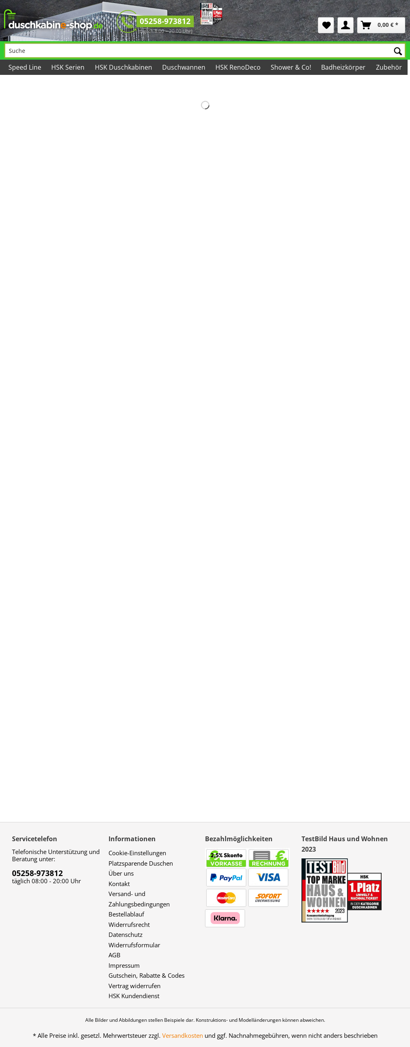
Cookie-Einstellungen (137, 853)
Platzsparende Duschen (141, 863)
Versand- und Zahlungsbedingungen (139, 899)
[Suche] (205, 50)
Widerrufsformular (134, 945)
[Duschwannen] (184, 67)
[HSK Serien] (68, 67)
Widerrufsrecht (129, 924)
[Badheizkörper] (344, 67)
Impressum (124, 965)
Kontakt (119, 884)
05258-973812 (165, 21)
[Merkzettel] (326, 25)
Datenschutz (126, 934)
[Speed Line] (25, 67)
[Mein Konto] (346, 25)
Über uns (121, 873)
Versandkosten (182, 1035)
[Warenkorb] (381, 25)
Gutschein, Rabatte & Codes (147, 975)
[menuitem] (326, 25)
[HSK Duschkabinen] (123, 67)
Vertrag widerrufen (135, 986)
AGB (115, 955)
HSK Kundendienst (134, 996)
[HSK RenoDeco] (238, 67)
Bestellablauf (126, 914)
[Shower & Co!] (291, 67)
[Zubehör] (389, 67)
